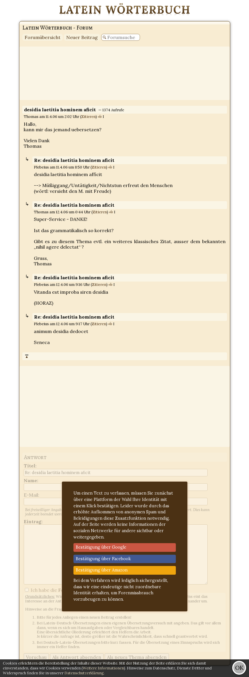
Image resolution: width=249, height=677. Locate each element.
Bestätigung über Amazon (102, 570)
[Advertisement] (124, 73)
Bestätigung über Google (101, 547)
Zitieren (88, 116)
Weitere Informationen (103, 668)
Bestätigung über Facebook (103, 558)
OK (239, 667)
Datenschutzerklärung (84, 673)
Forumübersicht (42, 37)
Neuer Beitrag (82, 37)
